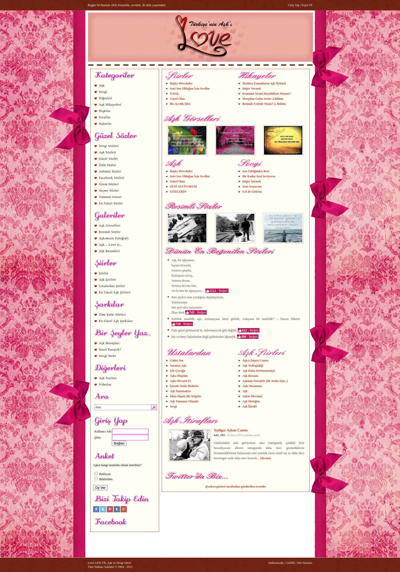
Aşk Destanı (250, 376)
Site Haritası (304, 563)
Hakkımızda (275, 563)
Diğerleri (105, 98)
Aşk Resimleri (109, 251)
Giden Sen (176, 360)
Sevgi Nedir (108, 356)
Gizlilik (290, 563)
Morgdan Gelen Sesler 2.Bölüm (262, 99)
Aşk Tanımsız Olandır (184, 401)
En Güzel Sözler (111, 203)
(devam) (265, 458)
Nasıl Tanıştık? (110, 349)
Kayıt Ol (307, 5)
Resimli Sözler (110, 232)
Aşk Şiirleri (107, 279)
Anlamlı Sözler (110, 171)
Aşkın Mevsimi (252, 396)
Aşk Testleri (108, 378)
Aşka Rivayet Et (180, 381)
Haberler (105, 124)
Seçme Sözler (109, 190)
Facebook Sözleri (111, 178)
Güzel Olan (177, 99)
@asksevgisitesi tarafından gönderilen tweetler (235, 486)
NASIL (174, 93)
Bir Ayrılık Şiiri (180, 104)
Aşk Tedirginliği (252, 365)
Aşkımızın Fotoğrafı (114, 238)
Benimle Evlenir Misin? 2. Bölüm (264, 104)
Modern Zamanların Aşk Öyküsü (264, 83)
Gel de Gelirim (252, 191)
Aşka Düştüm (179, 376)
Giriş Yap (293, 5)
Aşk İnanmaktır (180, 391)
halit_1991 (219, 435)
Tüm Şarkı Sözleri (112, 314)
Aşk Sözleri (107, 152)
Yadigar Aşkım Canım (231, 430)
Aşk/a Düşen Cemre (255, 360)
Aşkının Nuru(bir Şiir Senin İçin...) (265, 381)
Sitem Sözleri (109, 184)
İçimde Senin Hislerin (184, 386)
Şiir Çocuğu (177, 370)
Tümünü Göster (110, 197)
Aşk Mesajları (109, 343)
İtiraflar (105, 117)
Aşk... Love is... (111, 244)
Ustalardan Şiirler (112, 286)
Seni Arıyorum (252, 186)
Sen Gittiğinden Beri (255, 171)
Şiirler (103, 273)
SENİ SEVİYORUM (183, 186)
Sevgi (103, 92)
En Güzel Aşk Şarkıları (116, 321)
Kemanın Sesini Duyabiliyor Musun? (266, 93)
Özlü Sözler (107, 165)
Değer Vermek (251, 88)
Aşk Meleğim (251, 401)
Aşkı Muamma (252, 386)
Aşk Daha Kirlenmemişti (258, 370)
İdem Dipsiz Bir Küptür (185, 396)
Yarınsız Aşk (178, 365)
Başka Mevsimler (181, 83)
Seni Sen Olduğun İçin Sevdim (190, 88)
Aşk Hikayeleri (110, 104)
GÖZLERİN (178, 191)
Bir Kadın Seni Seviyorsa (258, 176)
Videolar (105, 384)
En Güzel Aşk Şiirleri (115, 292)
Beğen (223, 291)
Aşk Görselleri (109, 225)
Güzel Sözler (108, 158)
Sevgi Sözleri (109, 146)
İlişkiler (105, 111)
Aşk (102, 85)
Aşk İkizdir (249, 406)
